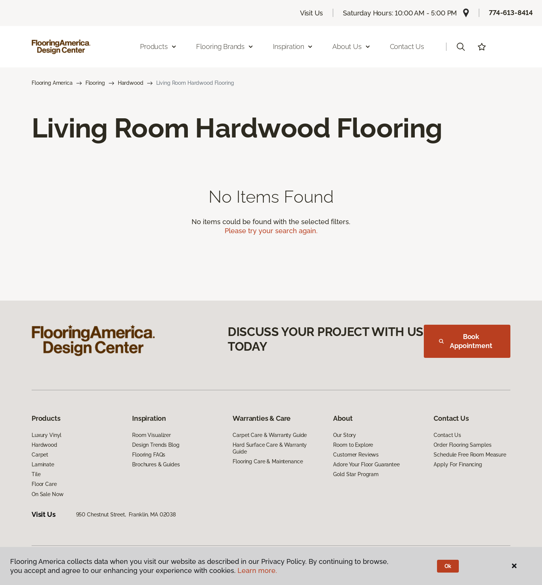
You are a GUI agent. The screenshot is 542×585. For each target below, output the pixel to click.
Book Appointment (465, 341)
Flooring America (52, 83)
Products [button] (158, 46)
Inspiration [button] (293, 46)
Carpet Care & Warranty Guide (270, 435)
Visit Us (311, 13)
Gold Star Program (356, 474)
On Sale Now (47, 494)
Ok (448, 566)
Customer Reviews (356, 455)
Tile (36, 474)
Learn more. (257, 570)
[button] (460, 46)
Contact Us (407, 46)
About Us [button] (351, 46)
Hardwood (130, 83)
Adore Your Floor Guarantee (366, 464)
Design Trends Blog (155, 445)
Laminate (43, 464)
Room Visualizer (151, 435)
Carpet (40, 455)
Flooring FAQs (148, 455)
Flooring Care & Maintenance (268, 461)
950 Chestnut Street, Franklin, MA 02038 (126, 515)
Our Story (344, 435)
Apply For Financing (458, 464)
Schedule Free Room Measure (470, 455)
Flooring (95, 83)
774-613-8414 (511, 13)
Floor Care (44, 484)
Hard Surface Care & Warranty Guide (270, 448)
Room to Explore (353, 445)
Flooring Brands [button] (225, 46)
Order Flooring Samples (462, 445)
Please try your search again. (271, 231)
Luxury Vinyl (46, 435)
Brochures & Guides (156, 464)
